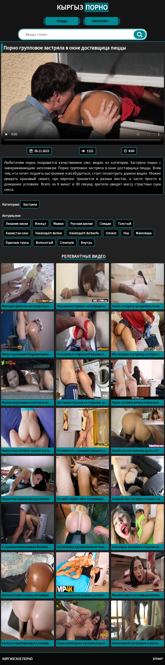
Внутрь (86, 242)
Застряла (30, 204)
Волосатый (44, 242)
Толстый (124, 223)
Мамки (58, 223)
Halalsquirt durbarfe (84, 233)
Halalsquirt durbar (48, 233)
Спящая (105, 223)
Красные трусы (17, 242)
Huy (126, 233)
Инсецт (40, 223)
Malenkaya (143, 233)
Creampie (67, 242)
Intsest (111, 233)
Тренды (62, 21)
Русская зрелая (81, 223)
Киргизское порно (17, 659)
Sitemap (158, 659)
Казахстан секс (17, 233)
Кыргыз (82, 7)
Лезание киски (17, 223)
